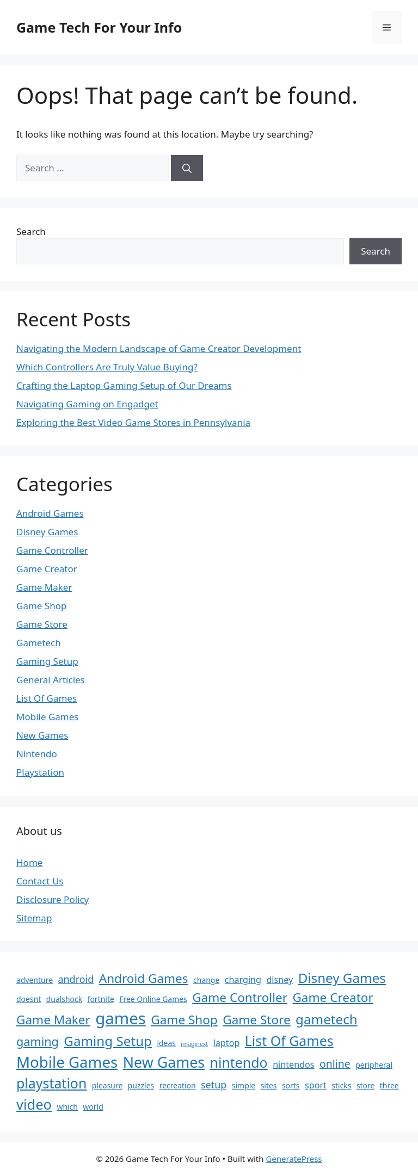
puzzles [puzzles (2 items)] (141, 1085)
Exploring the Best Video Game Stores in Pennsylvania (133, 422)
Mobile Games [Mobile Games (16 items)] (67, 1061)
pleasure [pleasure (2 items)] (107, 1085)
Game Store (41, 624)
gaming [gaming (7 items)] (37, 1041)
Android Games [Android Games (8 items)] (143, 978)
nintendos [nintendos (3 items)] (293, 1064)
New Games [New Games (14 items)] (164, 1062)
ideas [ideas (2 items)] (166, 1043)
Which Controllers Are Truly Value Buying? (107, 367)
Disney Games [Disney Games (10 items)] (342, 978)
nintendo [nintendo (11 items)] (239, 1062)
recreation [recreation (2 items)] (177, 1085)
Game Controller (52, 550)
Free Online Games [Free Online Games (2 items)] (153, 999)
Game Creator (46, 568)
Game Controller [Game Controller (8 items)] (239, 997)
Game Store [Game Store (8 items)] (256, 1019)
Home (29, 862)
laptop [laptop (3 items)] (226, 1043)
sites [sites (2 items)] (269, 1085)
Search (31, 231)
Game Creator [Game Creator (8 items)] (332, 997)
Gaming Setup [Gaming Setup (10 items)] (108, 1041)
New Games (42, 735)
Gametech (38, 642)
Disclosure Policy (52, 899)
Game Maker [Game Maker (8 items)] (53, 1019)
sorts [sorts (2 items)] (291, 1085)
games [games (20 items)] (120, 1018)
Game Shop (41, 605)
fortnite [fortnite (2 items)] (101, 999)
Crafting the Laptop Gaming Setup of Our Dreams (124, 385)
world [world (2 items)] (93, 1106)
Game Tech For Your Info (99, 27)
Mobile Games (47, 716)
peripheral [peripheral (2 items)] (373, 1065)
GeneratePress (294, 1158)
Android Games (50, 513)
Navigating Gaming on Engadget (87, 404)
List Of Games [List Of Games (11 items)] (289, 1040)
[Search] (187, 168)
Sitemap (34, 918)
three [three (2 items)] (389, 1085)
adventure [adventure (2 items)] (34, 980)
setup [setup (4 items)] (213, 1084)
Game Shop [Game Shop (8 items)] (184, 1019)
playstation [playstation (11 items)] (51, 1083)
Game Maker (44, 587)
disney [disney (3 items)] (279, 980)
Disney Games (47, 531)
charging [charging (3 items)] (243, 980)
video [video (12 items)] (34, 1104)
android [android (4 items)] (76, 979)
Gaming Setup (47, 661)
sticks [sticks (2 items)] (341, 1085)
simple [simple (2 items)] (243, 1085)
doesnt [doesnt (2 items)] (28, 999)
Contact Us (40, 881)
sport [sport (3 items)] (316, 1085)
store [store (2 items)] (365, 1085)
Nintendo (36, 753)
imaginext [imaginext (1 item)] (194, 1044)
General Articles (50, 679)
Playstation (40, 772)
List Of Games (46, 698)
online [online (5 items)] (335, 1063)
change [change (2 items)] (206, 980)
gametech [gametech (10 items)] (327, 1019)
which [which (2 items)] (67, 1106)
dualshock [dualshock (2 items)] (64, 999)
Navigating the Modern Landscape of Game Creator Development (158, 348)
